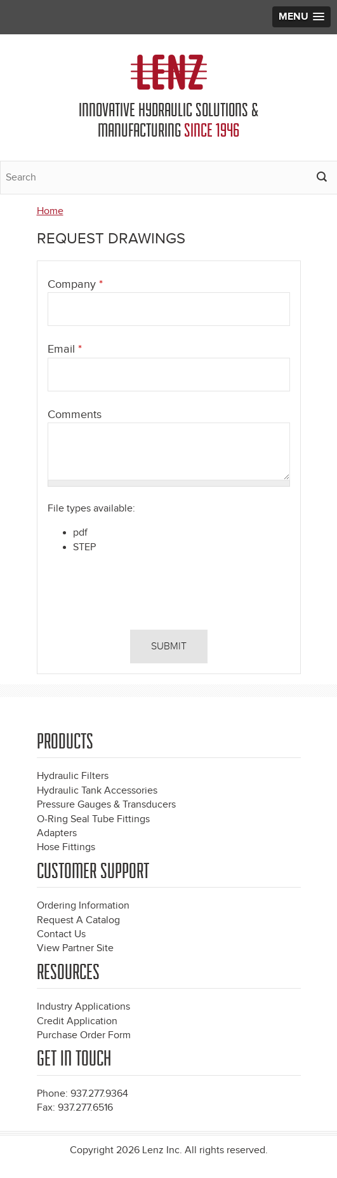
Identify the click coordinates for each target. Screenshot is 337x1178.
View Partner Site (75, 948)
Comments (75, 414)
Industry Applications (83, 1007)
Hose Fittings (66, 847)
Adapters (57, 833)
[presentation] (133, 594)
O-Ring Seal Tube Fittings (93, 819)
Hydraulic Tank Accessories (97, 791)
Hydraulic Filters (73, 776)
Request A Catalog (78, 920)
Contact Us (61, 934)
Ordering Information (83, 906)
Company (75, 284)
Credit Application (77, 1021)
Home (50, 211)
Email (65, 349)
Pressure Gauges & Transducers (106, 805)
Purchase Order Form (84, 1035)
